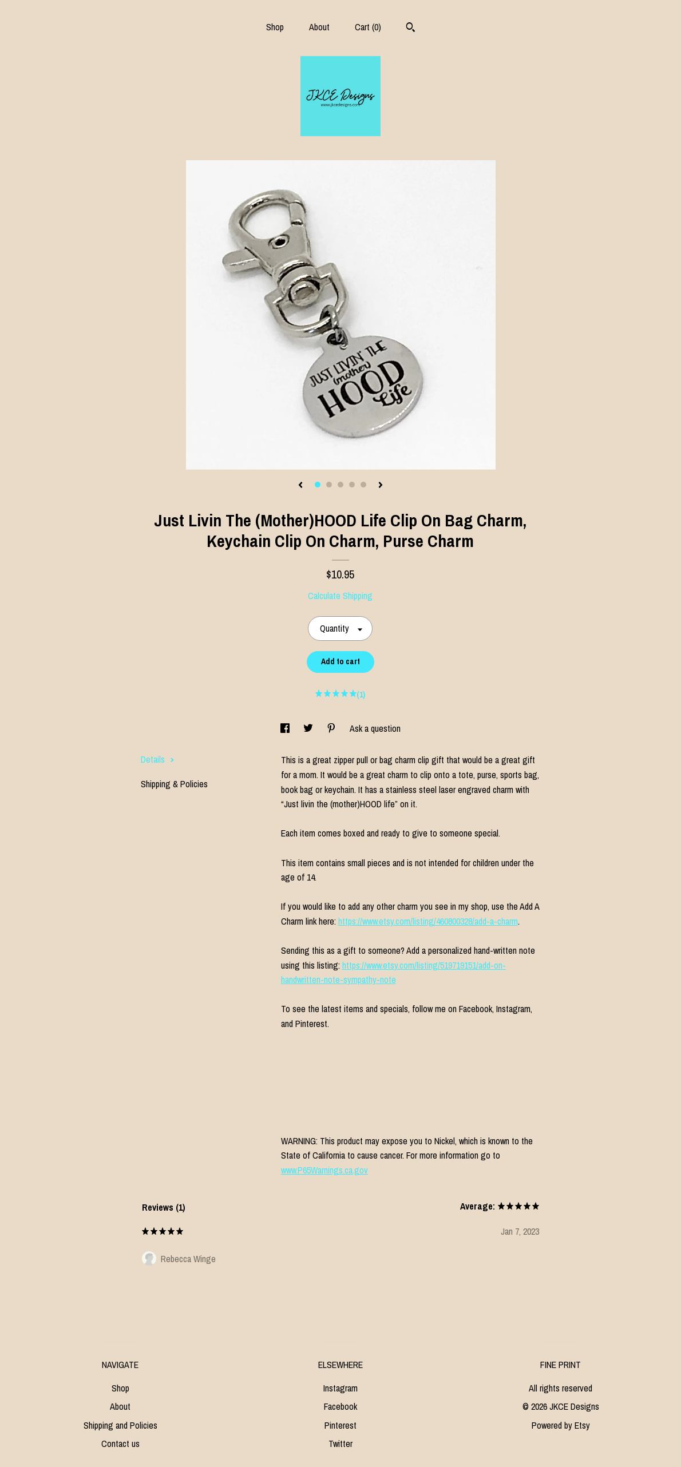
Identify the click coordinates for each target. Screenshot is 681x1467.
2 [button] (329, 484)
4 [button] (352, 484)
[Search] (410, 28)
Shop (275, 27)
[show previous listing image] (300, 486)
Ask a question (375, 728)
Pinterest (340, 1425)
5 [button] (363, 484)
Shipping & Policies (174, 784)
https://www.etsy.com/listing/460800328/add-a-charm (428, 921)
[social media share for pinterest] (332, 728)
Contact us (120, 1443)
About (319, 27)
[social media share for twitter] (309, 728)
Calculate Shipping (340, 595)
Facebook (340, 1406)
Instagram (340, 1388)
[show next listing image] (380, 486)
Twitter (340, 1443)
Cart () (368, 27)
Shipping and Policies (120, 1425)
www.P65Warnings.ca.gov (324, 1170)
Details (158, 759)
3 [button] (340, 484)
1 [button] (317, 484)
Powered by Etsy (561, 1425)
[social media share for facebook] (286, 728)
